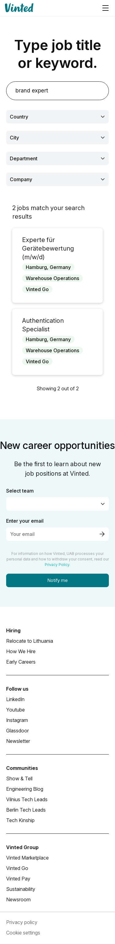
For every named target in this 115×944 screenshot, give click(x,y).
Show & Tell (19, 778)
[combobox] (57, 116)
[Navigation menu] (105, 8)
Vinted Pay (18, 879)
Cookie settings (23, 933)
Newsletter (18, 741)
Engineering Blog (24, 789)
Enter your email (25, 521)
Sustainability (20, 889)
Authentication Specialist (43, 325)
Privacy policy (21, 922)
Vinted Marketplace (27, 858)
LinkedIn (15, 699)
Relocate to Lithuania (29, 641)
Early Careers (21, 662)
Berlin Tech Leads (26, 810)
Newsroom (18, 899)
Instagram (17, 720)
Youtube (15, 710)
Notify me (58, 580)
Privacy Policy (57, 564)
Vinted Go (17, 868)
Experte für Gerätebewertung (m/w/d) (48, 248)
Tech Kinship (20, 820)
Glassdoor (17, 731)
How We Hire (21, 651)
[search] (57, 90)
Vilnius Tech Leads (27, 799)
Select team (20, 491)
